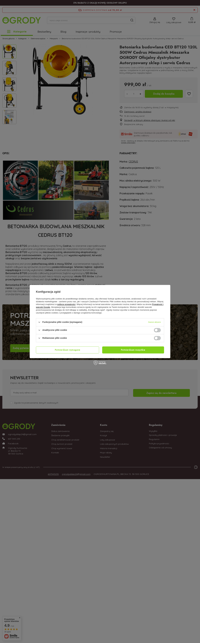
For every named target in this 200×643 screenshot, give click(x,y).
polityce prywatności (66, 304)
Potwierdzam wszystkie (133, 349)
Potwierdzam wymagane (67, 349)
